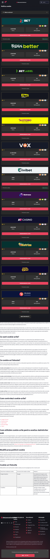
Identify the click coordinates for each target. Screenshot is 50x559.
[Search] (41, 2)
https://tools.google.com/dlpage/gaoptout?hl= (25, 444)
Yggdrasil (30, 530)
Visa (16, 522)
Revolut (17, 527)
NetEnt (29, 533)
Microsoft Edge (4, 424)
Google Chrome (4, 419)
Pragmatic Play (31, 525)
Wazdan (29, 527)
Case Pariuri (42, 534)
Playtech (30, 522)
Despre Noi (42, 520)
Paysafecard (17, 537)
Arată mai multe (25, 316)
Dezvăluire (42, 531)
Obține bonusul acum (25, 35)
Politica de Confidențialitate (44, 528)
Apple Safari (4, 423)
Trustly (16, 532)
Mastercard (17, 524)
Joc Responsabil (43, 522)
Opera (2, 426)
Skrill (16, 534)
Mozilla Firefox (4, 421)
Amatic (29, 520)
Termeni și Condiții (44, 525)
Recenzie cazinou (6, 39)
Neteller (17, 529)
